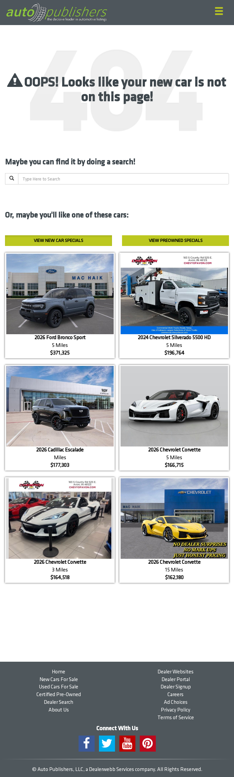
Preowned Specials (176, 240)
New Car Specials (58, 240)
